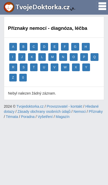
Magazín (63, 117)
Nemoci (80, 111)
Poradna (28, 117)
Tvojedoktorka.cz (30, 106)
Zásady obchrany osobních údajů (43, 111)
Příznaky (96, 111)
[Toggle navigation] (100, 4)
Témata (12, 117)
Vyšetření (45, 117)
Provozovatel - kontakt (65, 106)
